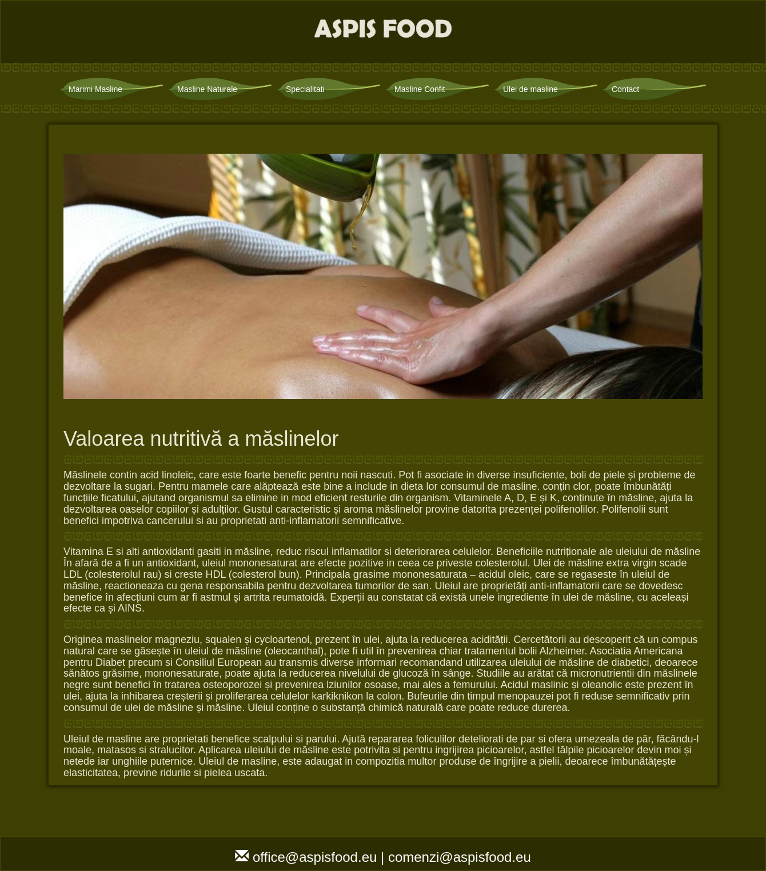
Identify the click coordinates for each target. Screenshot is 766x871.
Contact (625, 89)
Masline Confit (419, 89)
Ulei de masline (530, 89)
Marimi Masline (95, 89)
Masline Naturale (207, 89)
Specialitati (305, 89)
